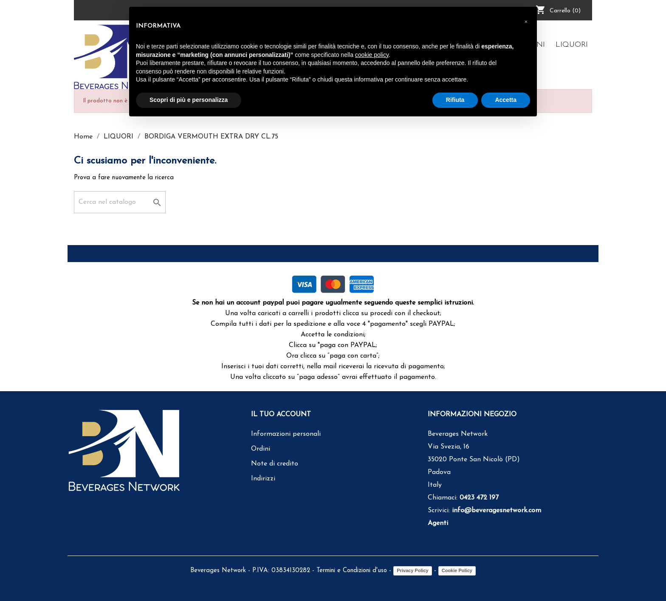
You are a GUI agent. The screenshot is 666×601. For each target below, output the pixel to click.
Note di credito (274, 463)
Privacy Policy (413, 570)
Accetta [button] (505, 99)
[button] (526, 20)
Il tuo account (281, 414)
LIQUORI (572, 45)
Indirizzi (263, 478)
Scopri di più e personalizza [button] (189, 99)
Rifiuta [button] (455, 99)
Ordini (260, 449)
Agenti (438, 523)
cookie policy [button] (372, 54)
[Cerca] (120, 202)
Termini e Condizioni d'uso (351, 570)
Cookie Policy (457, 570)
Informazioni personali (286, 434)
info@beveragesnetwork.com (496, 510)
